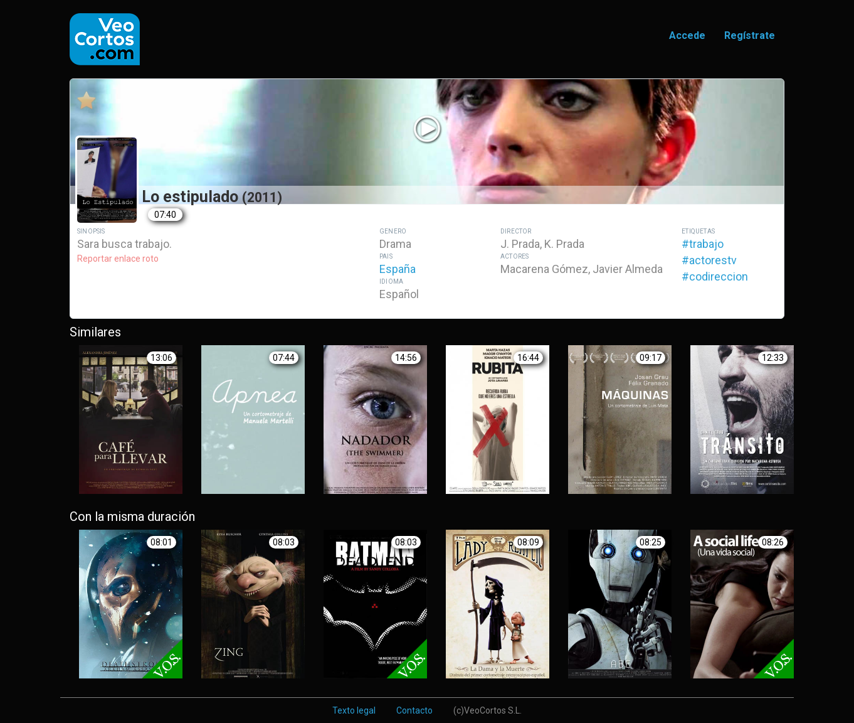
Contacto (414, 710)
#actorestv (709, 260)
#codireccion (715, 276)
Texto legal (354, 710)
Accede (687, 35)
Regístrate (749, 35)
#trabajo (703, 243)
